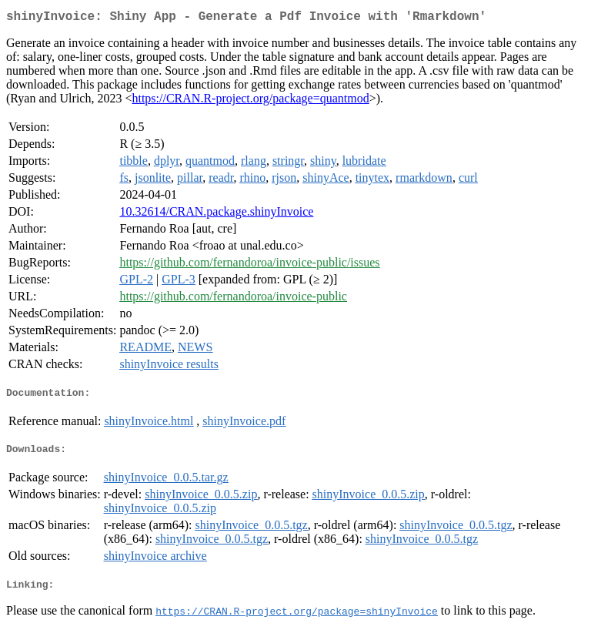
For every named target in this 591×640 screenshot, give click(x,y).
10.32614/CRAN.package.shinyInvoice (216, 214)
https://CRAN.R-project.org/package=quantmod (250, 101)
